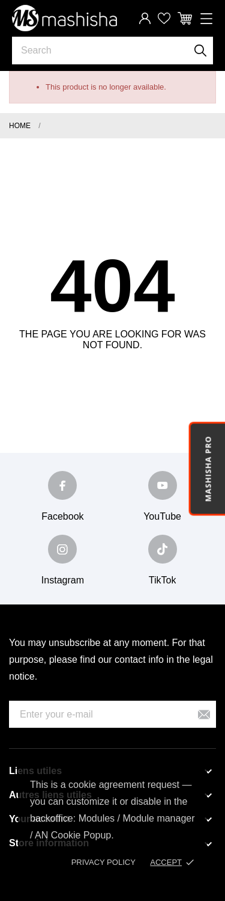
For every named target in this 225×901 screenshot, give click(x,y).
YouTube (162, 516)
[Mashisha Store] (64, 18)
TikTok (162, 580)
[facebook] (62, 485)
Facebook (62, 516)
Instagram (62, 580)
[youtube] (162, 485)
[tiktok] (162, 549)
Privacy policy (103, 862)
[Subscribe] (204, 714)
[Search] (200, 51)
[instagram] (62, 549)
